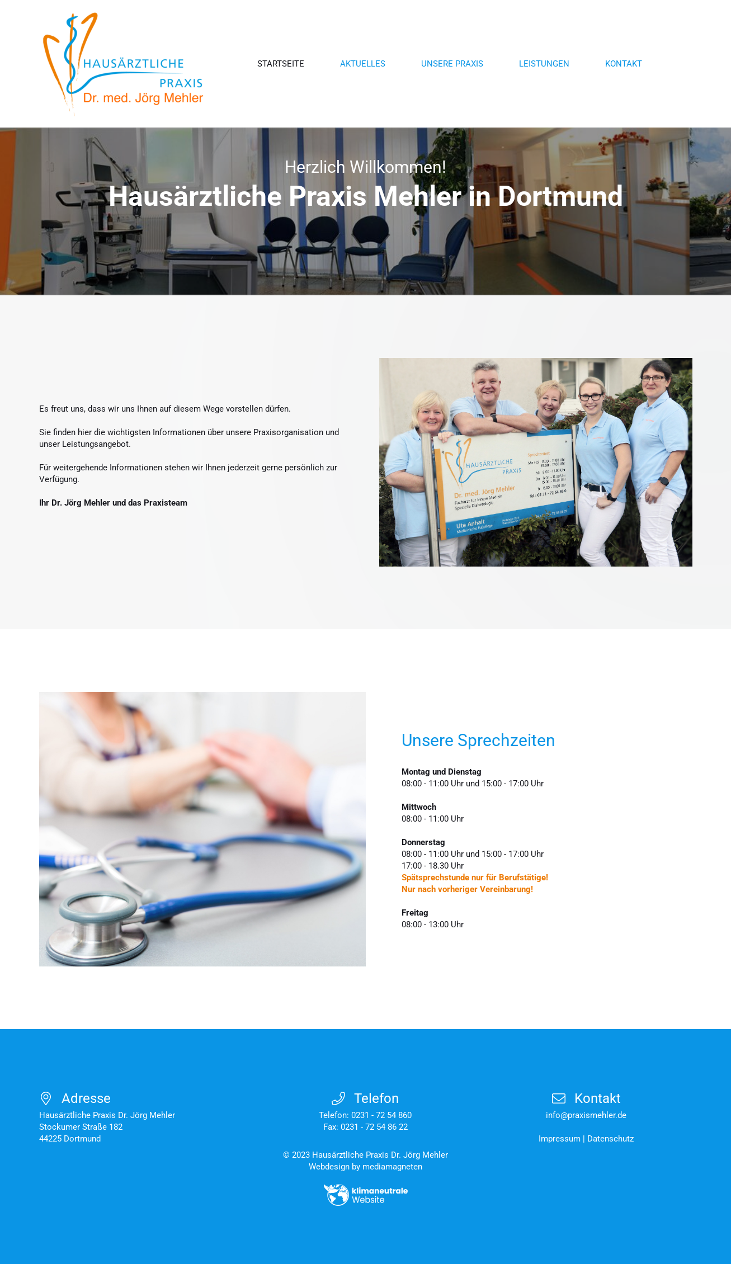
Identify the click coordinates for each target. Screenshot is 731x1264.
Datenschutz (610, 1139)
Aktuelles (362, 64)
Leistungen (544, 64)
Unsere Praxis (452, 64)
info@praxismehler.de (586, 1115)
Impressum (560, 1139)
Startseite (280, 64)
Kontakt (623, 64)
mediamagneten (392, 1167)
